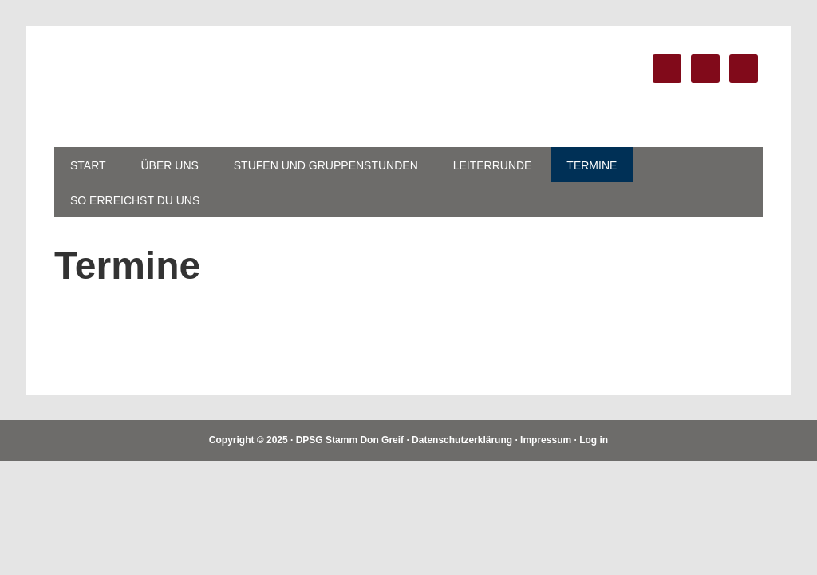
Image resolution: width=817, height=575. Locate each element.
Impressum (545, 440)
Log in (593, 440)
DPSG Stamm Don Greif (162, 86)
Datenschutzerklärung (462, 440)
